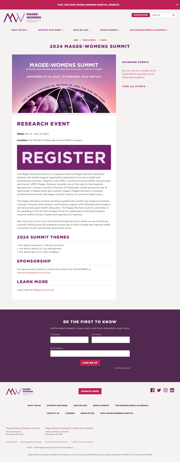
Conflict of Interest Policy (82, 442)
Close (177, 4)
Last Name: (97, 334)
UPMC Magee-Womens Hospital (116, 413)
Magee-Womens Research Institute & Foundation (69, 428)
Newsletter (87, 413)
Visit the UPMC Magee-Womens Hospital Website (88, 4)
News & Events (109, 30)
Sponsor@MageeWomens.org (33, 272)
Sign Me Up (90, 362)
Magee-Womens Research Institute (23, 428)
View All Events (134, 86)
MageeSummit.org (43, 290)
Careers (70, 413)
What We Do (17, 30)
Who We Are (80, 30)
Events (103, 40)
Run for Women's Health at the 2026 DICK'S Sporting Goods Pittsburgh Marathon (139, 74)
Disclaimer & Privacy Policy (56, 442)
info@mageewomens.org (31, 442)
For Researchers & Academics (149, 30)
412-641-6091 (11, 442)
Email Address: (57, 348)
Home (75, 40)
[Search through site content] (164, 15)
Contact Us (53, 413)
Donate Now (141, 15)
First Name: (56, 334)
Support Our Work (49, 30)
